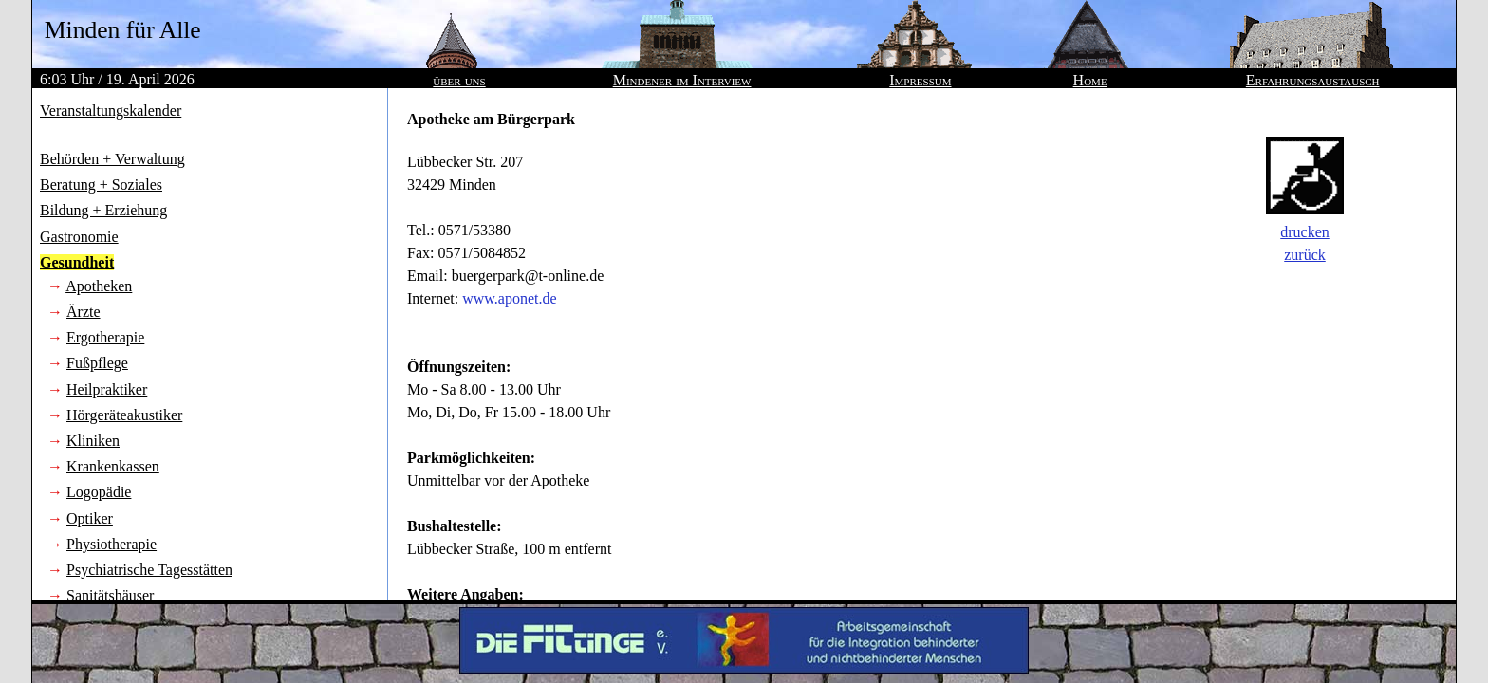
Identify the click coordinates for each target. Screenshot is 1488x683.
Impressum (920, 80)
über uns (459, 80)
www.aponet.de (509, 298)
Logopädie (98, 492)
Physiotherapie (111, 544)
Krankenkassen (112, 466)
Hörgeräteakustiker (124, 415)
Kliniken (93, 441)
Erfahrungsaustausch (1313, 80)
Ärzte (83, 312)
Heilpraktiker (106, 389)
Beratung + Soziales (101, 184)
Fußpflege (97, 363)
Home (1090, 80)
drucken (1305, 232)
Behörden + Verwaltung (112, 159)
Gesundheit (77, 262)
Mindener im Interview (682, 80)
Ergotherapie (105, 337)
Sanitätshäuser (110, 595)
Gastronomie (79, 237)
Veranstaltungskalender (110, 110)
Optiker (89, 518)
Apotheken (98, 286)
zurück (1305, 255)
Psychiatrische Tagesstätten (149, 570)
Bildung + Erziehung (103, 210)
